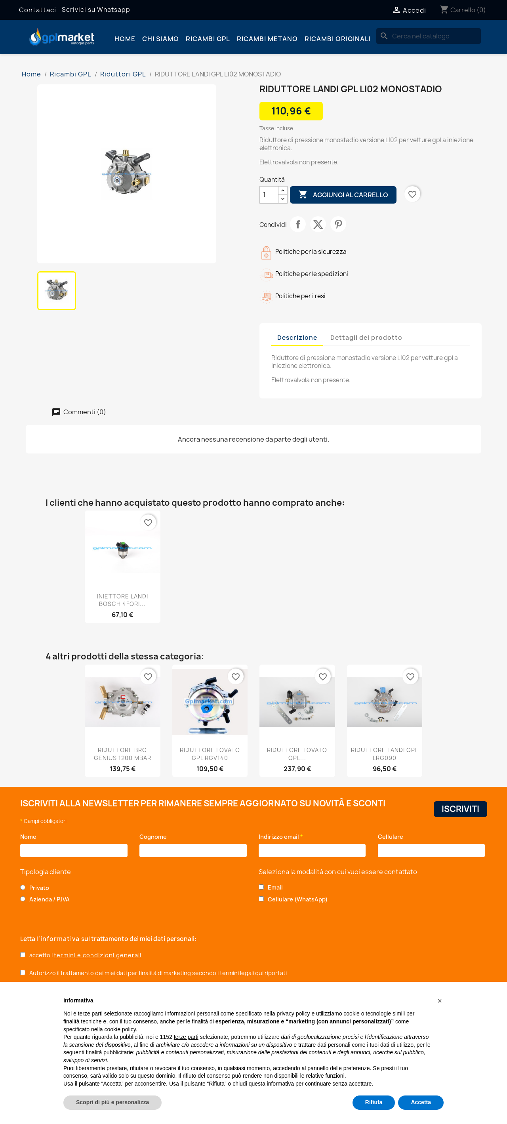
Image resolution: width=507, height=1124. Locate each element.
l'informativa (58, 939)
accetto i (85, 955)
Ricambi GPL (208, 38)
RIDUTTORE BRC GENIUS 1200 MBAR (122, 754)
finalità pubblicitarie (109, 1052)
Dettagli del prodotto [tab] (366, 337)
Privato (39, 888)
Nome (30, 836)
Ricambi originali (338, 38)
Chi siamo (160, 38)
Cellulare (392, 836)
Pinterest (338, 224)
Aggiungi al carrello (343, 195)
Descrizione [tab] (297, 337)
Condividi (298, 224)
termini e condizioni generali (97, 955)
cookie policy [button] (120, 1029)
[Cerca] (428, 36)
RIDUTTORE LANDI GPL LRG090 (384, 754)
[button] (439, 1000)
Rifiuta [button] (374, 1102)
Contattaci (37, 10)
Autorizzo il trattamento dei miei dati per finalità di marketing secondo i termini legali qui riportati (158, 973)
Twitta (318, 224)
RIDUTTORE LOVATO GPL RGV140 (210, 754)
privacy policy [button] (293, 1013)
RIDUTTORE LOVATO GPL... (297, 754)
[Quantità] (268, 195)
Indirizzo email (281, 836)
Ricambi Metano (267, 38)
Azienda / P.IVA (49, 899)
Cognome (155, 836)
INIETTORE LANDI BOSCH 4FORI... (122, 600)
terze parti (186, 1037)
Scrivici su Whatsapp (96, 10)
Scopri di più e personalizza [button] (112, 1102)
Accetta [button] (421, 1102)
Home (124, 38)
